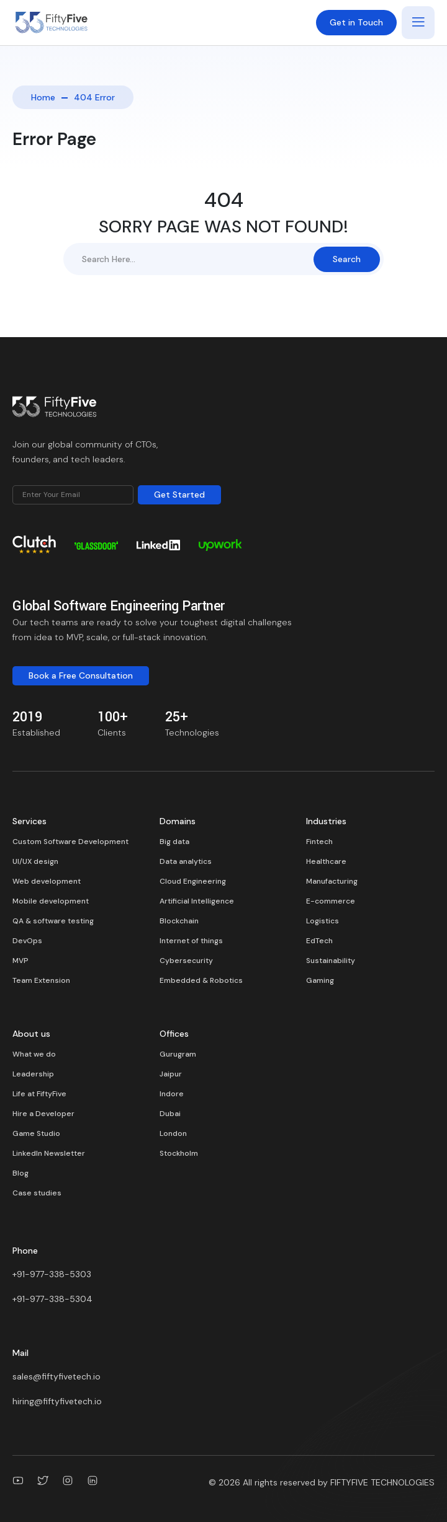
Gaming (320, 980)
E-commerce (330, 901)
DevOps (27, 940)
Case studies (36, 1193)
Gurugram (178, 1054)
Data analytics (186, 861)
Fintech (319, 841)
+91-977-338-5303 (51, 1274)
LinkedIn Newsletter (48, 1153)
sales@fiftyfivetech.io (56, 1376)
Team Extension (41, 980)
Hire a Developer (43, 1113)
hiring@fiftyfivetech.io (57, 1401)
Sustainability (330, 960)
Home (43, 97)
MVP (20, 960)
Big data (174, 841)
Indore (172, 1094)
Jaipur (171, 1074)
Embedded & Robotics (201, 980)
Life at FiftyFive (39, 1094)
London (173, 1133)
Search (347, 259)
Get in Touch (356, 22)
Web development (46, 881)
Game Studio (36, 1133)
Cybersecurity (186, 960)
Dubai (170, 1113)
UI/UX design (35, 861)
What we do (34, 1054)
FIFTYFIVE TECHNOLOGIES (382, 1482)
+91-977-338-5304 (52, 1298)
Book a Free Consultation (81, 675)
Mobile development (50, 901)
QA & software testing (53, 921)
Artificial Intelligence (197, 901)
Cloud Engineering (193, 881)
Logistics (322, 921)
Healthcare (326, 861)
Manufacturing (332, 881)
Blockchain (179, 921)
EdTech (319, 940)
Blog (20, 1173)
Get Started (179, 494)
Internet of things (191, 940)
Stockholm (179, 1153)
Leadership (33, 1074)
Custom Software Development (70, 841)
